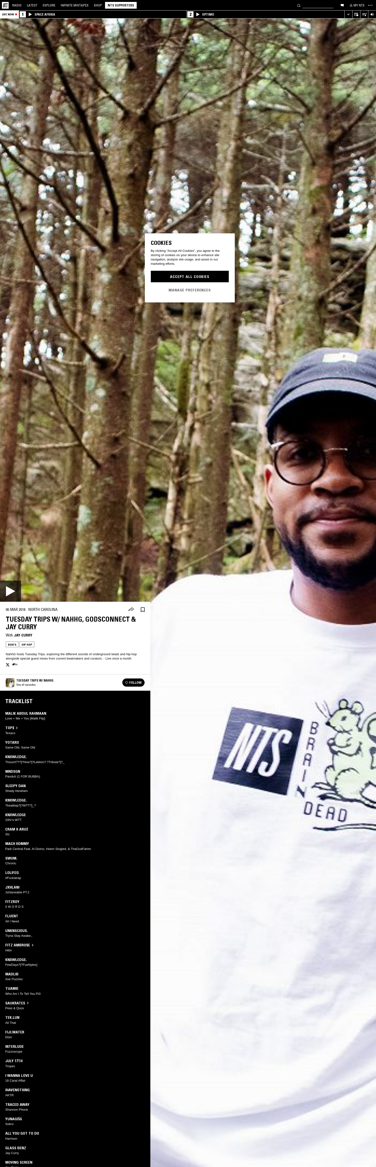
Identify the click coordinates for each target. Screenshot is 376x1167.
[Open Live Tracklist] (364, 14)
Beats (12, 644)
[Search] (299, 5)
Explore (49, 5)
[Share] (131, 609)
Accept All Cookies (189, 276)
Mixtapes (74, 5)
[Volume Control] (372, 14)
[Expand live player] (348, 14)
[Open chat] (342, 5)
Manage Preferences (190, 290)
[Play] (10, 591)
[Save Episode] (142, 609)
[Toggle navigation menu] (370, 5)
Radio (17, 5)
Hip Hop (27, 644)
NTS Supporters (121, 5)
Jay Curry (23, 635)
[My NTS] (356, 5)
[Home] (5, 5)
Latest (32, 5)
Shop (98, 5)
